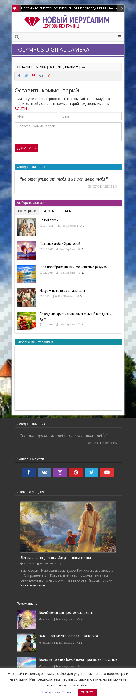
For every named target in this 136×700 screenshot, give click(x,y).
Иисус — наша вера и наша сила (62, 290)
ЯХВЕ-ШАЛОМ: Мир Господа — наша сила (68, 636)
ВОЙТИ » (22, 108)
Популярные (27, 211)
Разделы (48, 211)
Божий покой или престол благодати (66, 612)
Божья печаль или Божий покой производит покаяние (78, 659)
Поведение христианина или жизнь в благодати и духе (75, 316)
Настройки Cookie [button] (57, 692)
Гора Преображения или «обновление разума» (73, 267)
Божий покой (49, 220)
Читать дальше (32, 585)
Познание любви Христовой (60, 243)
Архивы (66, 211)
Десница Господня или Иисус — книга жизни (55, 557)
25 (83, 272)
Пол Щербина (65, 67)
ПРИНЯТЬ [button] (88, 692)
